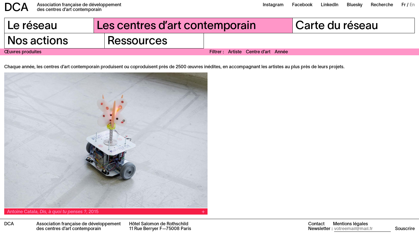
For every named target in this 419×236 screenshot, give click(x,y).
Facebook (302, 5)
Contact (316, 224)
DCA (16, 8)
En (412, 5)
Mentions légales (350, 224)
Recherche (382, 5)
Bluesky (354, 5)
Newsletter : (320, 229)
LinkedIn (329, 5)
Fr (404, 5)
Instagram (273, 5)
